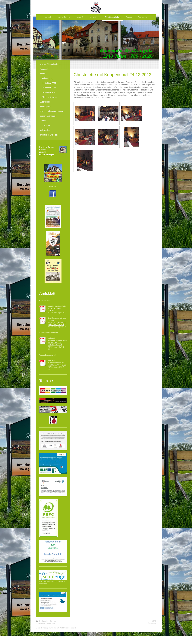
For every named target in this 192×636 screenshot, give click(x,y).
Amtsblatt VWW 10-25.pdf (57, 365)
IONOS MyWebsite (63, 628)
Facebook (53, 186)
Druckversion (42, 621)
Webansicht (152, 623)
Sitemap (53, 621)
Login (154, 621)
